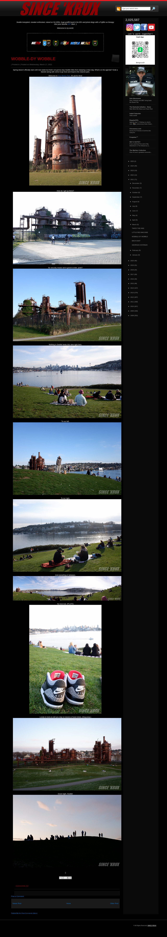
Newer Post (17, 903)
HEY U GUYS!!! (135, 142)
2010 (132, 306)
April (133, 220)
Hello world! (133, 115)
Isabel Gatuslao (135, 113)
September (136, 197)
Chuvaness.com (135, 128)
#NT (69, 24)
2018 (132, 270)
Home (68, 903)
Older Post (114, 903)
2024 (132, 166)
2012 (132, 297)
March (134, 224)
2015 (132, 283)
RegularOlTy (134, 120)
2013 (132, 292)
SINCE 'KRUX (152, 925)
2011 (132, 302)
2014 (132, 288)
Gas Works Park (64, 76)
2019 (132, 265)
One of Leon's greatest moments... (141, 152)
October (135, 192)
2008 (132, 315)
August (134, 201)
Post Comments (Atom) (29, 913)
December (135, 183)
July (133, 206)
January (135, 255)
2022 (132, 175)
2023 (132, 170)
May (133, 215)
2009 (132, 311)
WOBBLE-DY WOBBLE (33, 59)
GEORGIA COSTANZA (140, 245)
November (135, 188)
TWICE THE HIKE (138, 228)
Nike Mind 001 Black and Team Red (141, 109)
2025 (132, 161)
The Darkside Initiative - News (140, 107)
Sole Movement (135, 98)
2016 (132, 279)
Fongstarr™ (134, 137)
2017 (132, 274)
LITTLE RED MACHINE (140, 232)
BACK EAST (136, 241)
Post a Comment (17, 896)
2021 (132, 179)
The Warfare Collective (138, 150)
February (135, 250)
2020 (132, 260)
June (134, 211)
